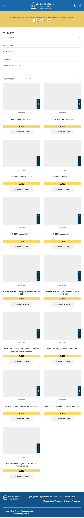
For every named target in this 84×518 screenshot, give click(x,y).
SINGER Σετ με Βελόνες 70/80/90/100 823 (62, 407)
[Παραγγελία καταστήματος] (12, 78)
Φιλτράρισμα (8, 52)
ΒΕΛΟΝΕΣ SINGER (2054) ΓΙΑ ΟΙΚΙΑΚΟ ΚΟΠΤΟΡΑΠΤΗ (21, 465)
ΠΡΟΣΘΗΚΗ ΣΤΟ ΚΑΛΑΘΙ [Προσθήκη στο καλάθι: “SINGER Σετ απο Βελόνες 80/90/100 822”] (38, 391)
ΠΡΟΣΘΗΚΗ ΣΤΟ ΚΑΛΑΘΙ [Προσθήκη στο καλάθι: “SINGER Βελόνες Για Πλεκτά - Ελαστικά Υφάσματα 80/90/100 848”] (38, 334)
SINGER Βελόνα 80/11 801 (21, 176)
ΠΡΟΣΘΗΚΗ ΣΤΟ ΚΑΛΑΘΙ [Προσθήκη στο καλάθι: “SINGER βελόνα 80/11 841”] (79, 161)
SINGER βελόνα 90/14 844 (63, 234)
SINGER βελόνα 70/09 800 (63, 119)
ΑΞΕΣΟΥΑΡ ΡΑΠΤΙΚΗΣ (66, 17)
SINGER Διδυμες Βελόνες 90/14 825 (62, 349)
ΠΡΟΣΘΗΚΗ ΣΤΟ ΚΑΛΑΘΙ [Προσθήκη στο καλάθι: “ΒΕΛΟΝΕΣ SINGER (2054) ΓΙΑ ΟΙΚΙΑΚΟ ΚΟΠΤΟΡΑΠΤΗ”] (38, 449)
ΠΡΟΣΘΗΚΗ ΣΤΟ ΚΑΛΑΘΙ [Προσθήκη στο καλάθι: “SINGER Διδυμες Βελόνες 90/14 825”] (79, 334)
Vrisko (26, 514)
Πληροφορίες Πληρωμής (52, 502)
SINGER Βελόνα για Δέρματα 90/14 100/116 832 (21, 293)
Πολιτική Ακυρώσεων (72, 502)
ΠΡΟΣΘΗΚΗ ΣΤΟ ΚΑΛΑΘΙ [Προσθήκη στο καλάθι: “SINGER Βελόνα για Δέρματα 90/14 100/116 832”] (38, 276)
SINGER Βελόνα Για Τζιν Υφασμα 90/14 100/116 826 (62, 293)
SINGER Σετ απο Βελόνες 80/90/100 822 (21, 407)
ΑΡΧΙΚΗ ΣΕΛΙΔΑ (14, 17)
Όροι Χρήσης (33, 497)
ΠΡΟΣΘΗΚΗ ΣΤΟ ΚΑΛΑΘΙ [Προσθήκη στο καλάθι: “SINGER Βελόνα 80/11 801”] (38, 161)
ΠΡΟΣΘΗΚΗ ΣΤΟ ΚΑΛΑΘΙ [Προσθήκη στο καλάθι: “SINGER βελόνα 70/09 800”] (79, 104)
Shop (22, 17)
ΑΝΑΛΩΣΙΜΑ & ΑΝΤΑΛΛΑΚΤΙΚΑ (36, 17)
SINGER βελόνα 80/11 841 (63, 176)
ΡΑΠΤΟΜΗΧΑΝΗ (52, 17)
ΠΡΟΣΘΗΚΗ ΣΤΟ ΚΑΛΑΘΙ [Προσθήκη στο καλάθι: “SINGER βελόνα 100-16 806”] (38, 104)
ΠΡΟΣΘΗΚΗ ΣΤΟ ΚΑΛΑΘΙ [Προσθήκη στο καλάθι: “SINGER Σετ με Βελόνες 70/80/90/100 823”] (79, 391)
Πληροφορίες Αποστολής (69, 497)
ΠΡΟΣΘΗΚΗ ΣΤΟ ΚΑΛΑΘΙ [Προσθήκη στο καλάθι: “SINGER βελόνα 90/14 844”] (79, 219)
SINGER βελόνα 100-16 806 (21, 119)
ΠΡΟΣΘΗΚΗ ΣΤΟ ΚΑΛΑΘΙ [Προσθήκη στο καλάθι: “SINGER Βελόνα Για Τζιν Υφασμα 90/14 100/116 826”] (79, 276)
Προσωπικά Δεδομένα (48, 497)
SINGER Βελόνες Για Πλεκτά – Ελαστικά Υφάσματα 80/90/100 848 (21, 350)
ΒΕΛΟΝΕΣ (21, 113)
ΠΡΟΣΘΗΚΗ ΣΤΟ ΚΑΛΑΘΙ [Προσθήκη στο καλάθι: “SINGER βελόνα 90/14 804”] (38, 219)
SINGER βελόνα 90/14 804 (21, 234)
